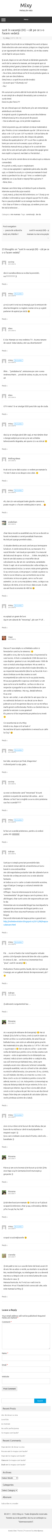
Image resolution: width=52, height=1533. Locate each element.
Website (5, 1376)
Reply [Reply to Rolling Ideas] (4, 481)
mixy (8, 38)
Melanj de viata (26, 10)
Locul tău (5, 1419)
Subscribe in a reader (9, 1503)
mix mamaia (15, 214)
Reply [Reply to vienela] (4, 1296)
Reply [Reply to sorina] (4, 284)
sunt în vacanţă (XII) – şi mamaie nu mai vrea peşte (38, 234)
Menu (26, 19)
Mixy (26, 5)
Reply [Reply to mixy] (4, 319)
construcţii (30, 214)
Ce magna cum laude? (10, 1433)
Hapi (10, 637)
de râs (38, 214)
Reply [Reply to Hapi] (4, 740)
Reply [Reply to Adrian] (4, 932)
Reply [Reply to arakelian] (4, 596)
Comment (7, 1322)
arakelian (12, 522)
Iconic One (12, 1531)
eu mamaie (5, 1424)
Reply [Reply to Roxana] (4, 1105)
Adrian (11, 851)
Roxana (11, 1021)
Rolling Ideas (14, 458)
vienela (11, 1255)
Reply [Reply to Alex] (4, 351)
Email (5, 1365)
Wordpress (38, 1531)
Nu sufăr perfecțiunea (10, 1428)
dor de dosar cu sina (9, 1415)
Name (5, 1353)
